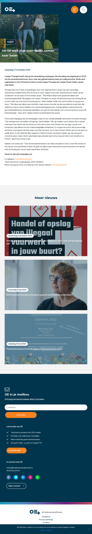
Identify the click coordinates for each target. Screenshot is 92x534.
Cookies (46, 522)
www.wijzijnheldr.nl (59, 165)
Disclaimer (46, 516)
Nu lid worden (16, 450)
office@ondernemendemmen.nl (19, 468)
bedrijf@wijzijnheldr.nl (23, 159)
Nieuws (9, 42)
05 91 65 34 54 (13, 470)
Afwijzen (49, 530)
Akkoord (42, 530)
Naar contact (16, 486)
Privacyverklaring (46, 519)
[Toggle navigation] (84, 9)
